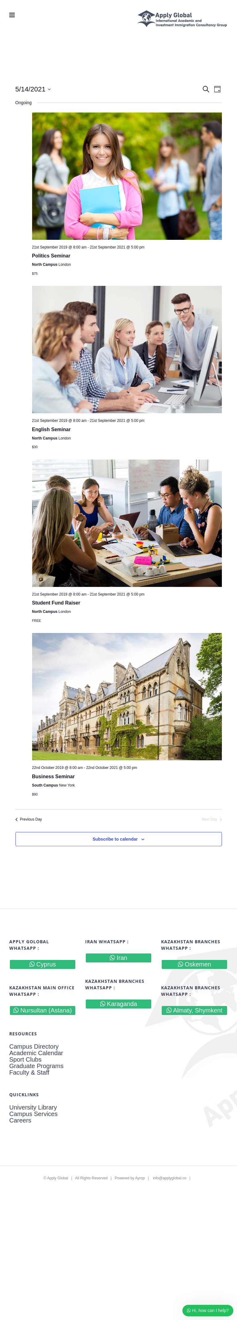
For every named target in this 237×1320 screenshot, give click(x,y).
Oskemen (194, 964)
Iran (118, 957)
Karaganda (118, 1003)
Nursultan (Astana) (42, 1010)
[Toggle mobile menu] (12, 15)
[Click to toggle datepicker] (33, 89)
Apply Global (57, 1178)
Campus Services (33, 1114)
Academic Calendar (36, 1053)
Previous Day (28, 819)
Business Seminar (53, 776)
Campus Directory (34, 1046)
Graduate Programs (36, 1066)
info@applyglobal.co (169, 1178)
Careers (20, 1120)
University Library (33, 1107)
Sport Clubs (25, 1059)
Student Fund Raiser (56, 602)
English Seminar (51, 429)
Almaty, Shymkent (194, 1010)
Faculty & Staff (29, 1072)
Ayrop (140, 1178)
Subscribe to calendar (115, 839)
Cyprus (42, 964)
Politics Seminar (51, 255)
